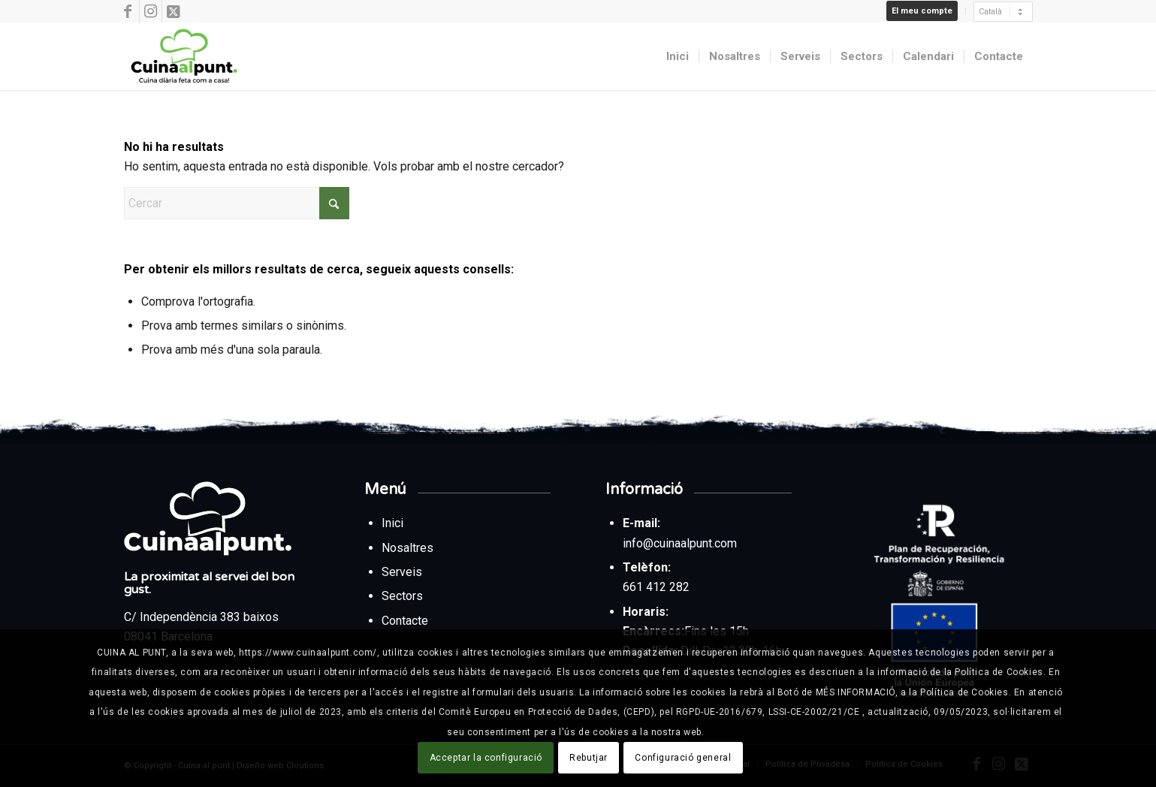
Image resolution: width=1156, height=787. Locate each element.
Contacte (405, 621)
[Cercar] (236, 203)
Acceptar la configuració (486, 757)
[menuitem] (922, 11)
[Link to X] (173, 11)
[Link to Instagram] (150, 11)
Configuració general (683, 757)
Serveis (403, 572)
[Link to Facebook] (128, 11)
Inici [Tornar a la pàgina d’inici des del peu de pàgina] (394, 523)
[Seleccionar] (1003, 12)
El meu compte (922, 11)
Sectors (404, 596)
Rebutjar (588, 757)
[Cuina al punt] (183, 56)
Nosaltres (407, 548)
